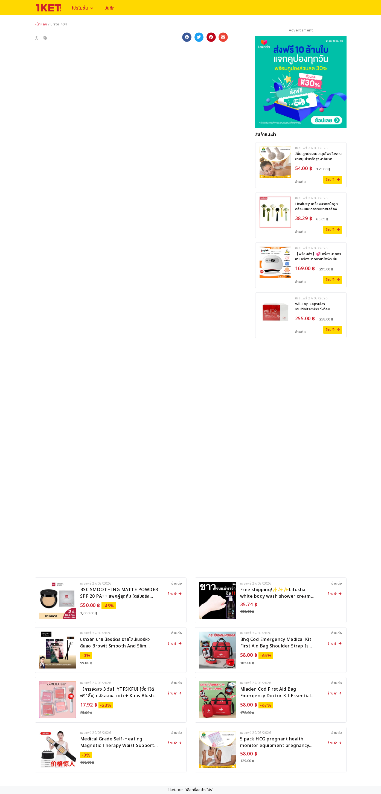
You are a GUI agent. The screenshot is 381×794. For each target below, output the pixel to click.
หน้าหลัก (41, 24)
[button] (186, 37)
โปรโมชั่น (83, 8)
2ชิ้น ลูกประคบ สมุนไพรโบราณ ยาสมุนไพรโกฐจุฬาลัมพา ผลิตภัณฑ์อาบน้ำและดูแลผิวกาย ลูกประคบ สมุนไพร (318, 162)
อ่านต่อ (300, 182)
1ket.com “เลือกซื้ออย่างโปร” (190, 790)
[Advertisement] (301, 376)
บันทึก (110, 8)
